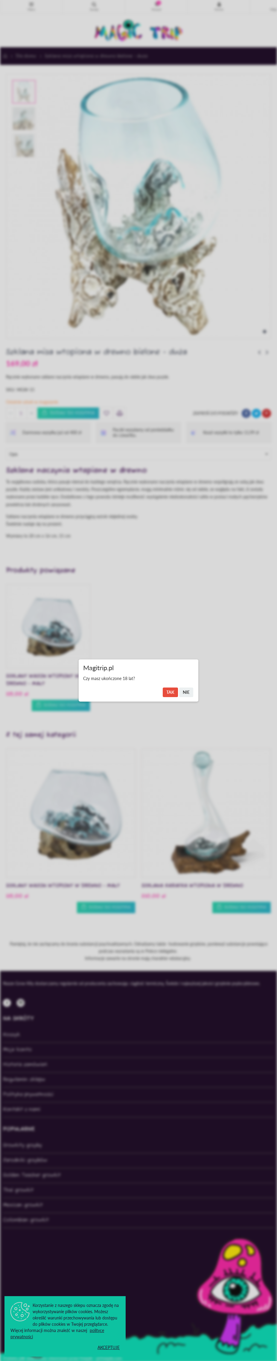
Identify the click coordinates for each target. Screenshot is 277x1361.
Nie (186, 692)
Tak (170, 692)
